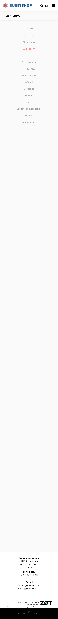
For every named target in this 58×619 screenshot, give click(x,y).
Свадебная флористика (29, 109)
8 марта (29, 28)
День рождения (29, 75)
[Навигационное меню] (53, 5)
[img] (46, 603)
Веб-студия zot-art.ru (30, 607)
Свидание (29, 89)
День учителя (29, 62)
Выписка (29, 95)
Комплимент (29, 115)
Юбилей (29, 82)
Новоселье (29, 102)
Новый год (29, 69)
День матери (29, 122)
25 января (29, 35)
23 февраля (29, 48)
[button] (41, 5)
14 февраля (29, 42)
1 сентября (29, 55)
